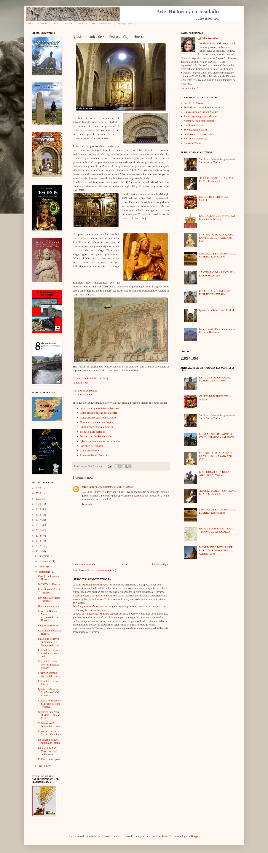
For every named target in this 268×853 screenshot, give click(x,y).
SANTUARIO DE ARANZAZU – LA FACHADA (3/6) (217, 274)
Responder (87, 504)
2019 (39, 509)
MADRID (56, 24)
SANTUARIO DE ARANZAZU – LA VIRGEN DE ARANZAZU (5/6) (217, 237)
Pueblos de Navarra (194, 103)
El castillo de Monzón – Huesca (49, 591)
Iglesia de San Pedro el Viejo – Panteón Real (49, 715)
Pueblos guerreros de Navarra (88, 606)
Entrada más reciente (84, 564)
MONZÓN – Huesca (49, 584)
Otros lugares (106, 24)
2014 (39, 535)
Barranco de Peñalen (91, 445)
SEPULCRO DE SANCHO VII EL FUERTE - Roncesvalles (217, 255)
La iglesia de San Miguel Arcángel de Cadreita (48, 751)
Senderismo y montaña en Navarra (99, 408)
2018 (39, 514)
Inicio (124, 564)
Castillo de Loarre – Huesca (48, 578)
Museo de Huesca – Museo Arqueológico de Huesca (48, 616)
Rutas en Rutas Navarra (93, 455)
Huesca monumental (49, 606)
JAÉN (94, 24)
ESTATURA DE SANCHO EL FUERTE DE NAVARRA (215, 293)
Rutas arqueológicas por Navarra (98, 412)
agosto (42, 765)
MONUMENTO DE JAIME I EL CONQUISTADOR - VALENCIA (216, 436)
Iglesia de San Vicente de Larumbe (100, 441)
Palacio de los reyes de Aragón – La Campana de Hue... (49, 642)
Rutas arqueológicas (125, 24)
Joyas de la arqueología (196, 138)
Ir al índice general (83, 394)
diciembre (44, 556)
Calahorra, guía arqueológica (96, 426)
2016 (39, 525)
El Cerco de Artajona (49, 759)
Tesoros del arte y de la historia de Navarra (95, 595)
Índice (30, 24)
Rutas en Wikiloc (90, 450)
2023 (39, 488)
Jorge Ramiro (89, 487)
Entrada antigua (160, 564)
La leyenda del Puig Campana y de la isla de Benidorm (217, 331)
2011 (39, 551)
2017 (39, 519)
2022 (39, 493)
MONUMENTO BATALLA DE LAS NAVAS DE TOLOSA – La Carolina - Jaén (216, 550)
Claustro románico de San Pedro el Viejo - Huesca (49, 703)
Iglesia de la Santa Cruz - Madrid (216, 310)
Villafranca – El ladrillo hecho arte (49, 725)
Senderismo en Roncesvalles (96, 436)
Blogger (195, 836)
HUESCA (83, 24)
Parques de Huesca (48, 625)
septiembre (45, 571)
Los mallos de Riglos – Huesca (49, 599)
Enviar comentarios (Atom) (101, 570)
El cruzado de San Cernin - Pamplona (49, 733)
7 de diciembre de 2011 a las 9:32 (115, 487)
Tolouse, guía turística (92, 431)
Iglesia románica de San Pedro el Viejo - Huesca (49, 692)
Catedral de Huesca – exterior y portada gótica (49, 653)
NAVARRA (42, 24)
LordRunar (162, 836)
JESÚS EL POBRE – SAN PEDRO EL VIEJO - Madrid (217, 180)
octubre (43, 566)
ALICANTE (70, 24)
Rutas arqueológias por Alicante (98, 417)
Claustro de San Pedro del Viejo (91, 378)
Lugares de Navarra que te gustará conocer (95, 613)
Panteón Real (80, 382)
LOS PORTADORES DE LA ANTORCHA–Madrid (214, 474)
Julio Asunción (209, 38)
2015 (39, 530)
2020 (39, 504)
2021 (39, 498)
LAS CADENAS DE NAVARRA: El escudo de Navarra (217, 217)
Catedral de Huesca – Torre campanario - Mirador (49, 664)
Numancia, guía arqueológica (97, 422)
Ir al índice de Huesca (85, 390)
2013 (39, 541)
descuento (139, 495)
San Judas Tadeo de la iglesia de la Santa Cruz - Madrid (217, 161)
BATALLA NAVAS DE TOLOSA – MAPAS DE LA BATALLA (216, 530)
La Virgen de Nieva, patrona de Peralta (49, 741)
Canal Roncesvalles (194, 125)
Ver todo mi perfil (190, 88)
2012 (39, 546)
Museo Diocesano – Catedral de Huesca (49, 674)
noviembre (44, 561)
